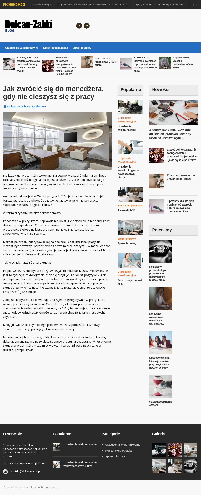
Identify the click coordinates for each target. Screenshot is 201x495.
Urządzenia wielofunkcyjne (38, 4)
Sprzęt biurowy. (145, 4)
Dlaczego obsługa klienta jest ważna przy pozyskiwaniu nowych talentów (159, 362)
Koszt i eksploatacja (55, 47)
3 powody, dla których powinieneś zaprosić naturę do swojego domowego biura (145, 64)
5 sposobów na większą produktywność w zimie (183, 62)
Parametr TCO (124, 4)
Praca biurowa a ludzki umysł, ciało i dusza (106, 62)
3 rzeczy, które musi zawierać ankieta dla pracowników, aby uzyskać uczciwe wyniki (28, 64)
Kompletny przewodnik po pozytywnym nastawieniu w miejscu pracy (157, 273)
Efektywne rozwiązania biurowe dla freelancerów (156, 318)
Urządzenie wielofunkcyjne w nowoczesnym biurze (84, 4)
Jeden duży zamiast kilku (171, 4)
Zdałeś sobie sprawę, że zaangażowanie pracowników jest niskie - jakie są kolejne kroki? (66, 65)
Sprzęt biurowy (81, 47)
